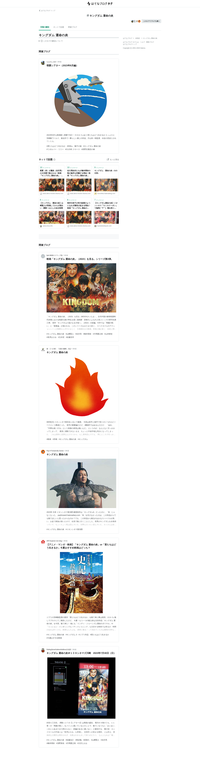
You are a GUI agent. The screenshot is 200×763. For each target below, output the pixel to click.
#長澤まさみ (52, 337)
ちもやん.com (51, 62)
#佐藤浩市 (70, 337)
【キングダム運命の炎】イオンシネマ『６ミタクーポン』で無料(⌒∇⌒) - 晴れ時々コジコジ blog (106, 205)
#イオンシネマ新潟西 (74, 529)
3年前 (59, 62)
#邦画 (55, 439)
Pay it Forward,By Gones (55, 451)
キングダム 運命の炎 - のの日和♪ (105, 172)
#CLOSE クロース (72, 149)
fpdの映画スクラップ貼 (54, 255)
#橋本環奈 (87, 334)
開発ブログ (150, 42)
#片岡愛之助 (98, 334)
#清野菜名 (60, 743)
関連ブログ (72, 27)
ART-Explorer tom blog (54, 541)
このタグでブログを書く (151, 21)
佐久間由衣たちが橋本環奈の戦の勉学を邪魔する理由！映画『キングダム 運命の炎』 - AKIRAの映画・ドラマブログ (78, 173)
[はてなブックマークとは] (54, 159)
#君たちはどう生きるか (56, 146)
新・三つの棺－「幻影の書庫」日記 (59, 349)
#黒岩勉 (78, 740)
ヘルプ (142, 42)
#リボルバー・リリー (55, 149)
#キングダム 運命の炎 (92, 146)
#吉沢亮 (78, 334)
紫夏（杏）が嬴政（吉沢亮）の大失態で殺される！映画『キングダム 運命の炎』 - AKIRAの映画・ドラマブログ (51, 173)
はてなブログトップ (130, 44)
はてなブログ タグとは (131, 42)
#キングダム (83, 439)
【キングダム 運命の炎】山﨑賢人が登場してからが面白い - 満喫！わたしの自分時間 (51, 205)
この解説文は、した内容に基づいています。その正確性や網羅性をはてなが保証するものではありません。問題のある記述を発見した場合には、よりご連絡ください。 (51, 41)
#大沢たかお (82, 743)
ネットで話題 (58, 27)
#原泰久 (86, 740)
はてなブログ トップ (47, 10)
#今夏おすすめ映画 (54, 638)
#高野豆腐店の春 (88, 149)
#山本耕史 (108, 334)
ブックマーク (45, 167)
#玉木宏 (61, 337)
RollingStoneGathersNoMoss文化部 (59, 649)
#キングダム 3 (71, 635)
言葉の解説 (44, 27)
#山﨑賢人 (70, 334)
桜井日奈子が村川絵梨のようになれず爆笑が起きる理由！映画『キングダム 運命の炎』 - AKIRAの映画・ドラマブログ (79, 205)
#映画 (49, 439)
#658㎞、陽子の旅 (74, 146)
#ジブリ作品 (84, 635)
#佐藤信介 (70, 740)
